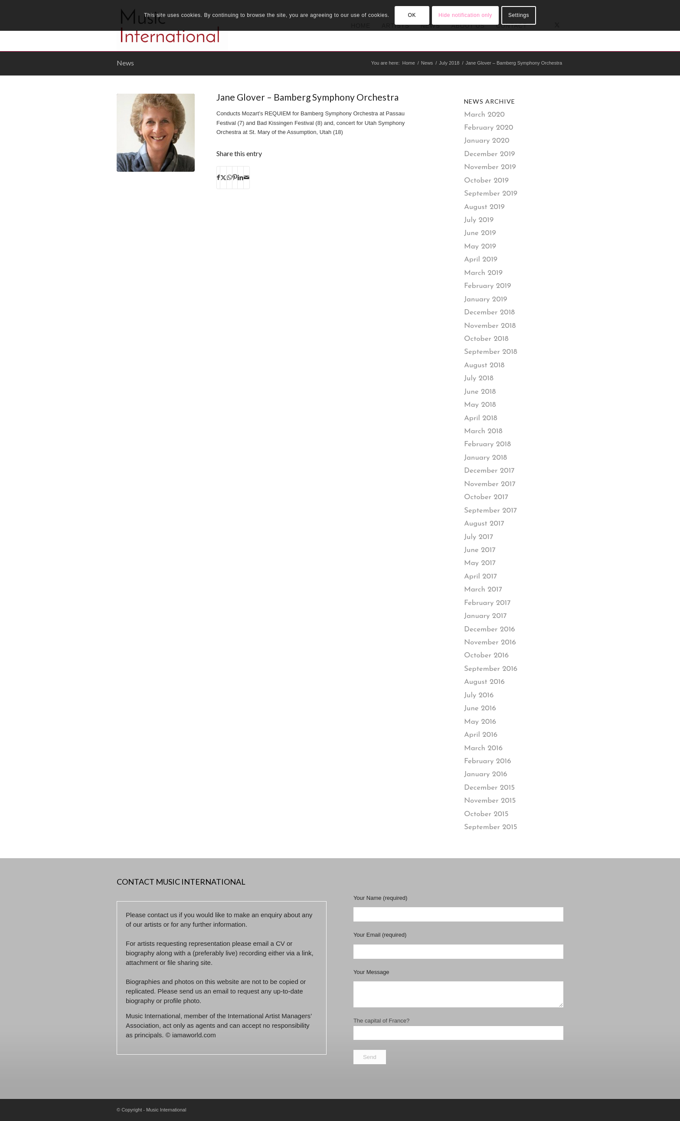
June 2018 (480, 391)
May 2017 (480, 563)
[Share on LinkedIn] (240, 178)
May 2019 (480, 246)
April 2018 (480, 418)
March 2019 (483, 273)
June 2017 (480, 550)
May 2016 (480, 722)
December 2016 (489, 629)
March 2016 (483, 748)
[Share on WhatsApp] (229, 178)
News (125, 63)
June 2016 (480, 708)
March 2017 (483, 589)
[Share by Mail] (246, 178)
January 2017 (485, 616)
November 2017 (490, 484)
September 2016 (490, 669)
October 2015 (486, 814)
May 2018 (480, 405)
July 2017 (478, 537)
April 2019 (480, 259)
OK (412, 15)
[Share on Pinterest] (234, 178)
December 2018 (489, 312)
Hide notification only (465, 15)
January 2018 (485, 457)
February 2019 (487, 286)
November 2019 (490, 167)
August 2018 (484, 365)
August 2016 (484, 682)
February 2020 (488, 127)
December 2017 (489, 470)
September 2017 (490, 510)
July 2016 (479, 695)
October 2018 (486, 339)
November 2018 (490, 326)
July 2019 (479, 220)
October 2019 (486, 180)
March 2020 (484, 114)
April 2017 (480, 576)
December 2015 (489, 787)
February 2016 (487, 761)
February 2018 (487, 444)
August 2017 (484, 523)
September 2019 (490, 193)
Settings (518, 15)
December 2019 (489, 154)
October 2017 (486, 497)
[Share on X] (223, 178)
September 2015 (490, 827)
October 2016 (486, 655)
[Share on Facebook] (218, 178)
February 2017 (487, 603)
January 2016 (485, 774)
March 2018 (483, 431)
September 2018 (490, 352)
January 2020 (487, 140)
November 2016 (490, 642)
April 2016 (480, 735)
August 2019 (484, 207)
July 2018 (479, 378)
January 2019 (485, 299)
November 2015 (490, 800)
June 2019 (480, 233)
